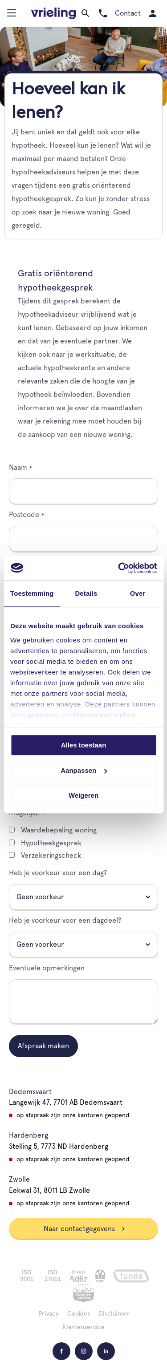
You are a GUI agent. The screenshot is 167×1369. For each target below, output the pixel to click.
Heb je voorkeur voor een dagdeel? (65, 920)
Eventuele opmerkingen (47, 968)
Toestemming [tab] (32, 593)
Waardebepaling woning (53, 830)
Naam (18, 467)
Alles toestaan (83, 745)
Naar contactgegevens (85, 1228)
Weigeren (83, 795)
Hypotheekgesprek (45, 843)
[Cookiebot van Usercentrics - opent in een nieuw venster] (119, 568)
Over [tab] (138, 593)
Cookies (78, 1313)
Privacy (48, 1313)
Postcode (24, 514)
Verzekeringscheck (45, 855)
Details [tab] (86, 593)
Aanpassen (84, 770)
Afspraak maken (43, 1046)
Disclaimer (114, 1313)
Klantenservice (84, 1326)
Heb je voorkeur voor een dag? (58, 872)
